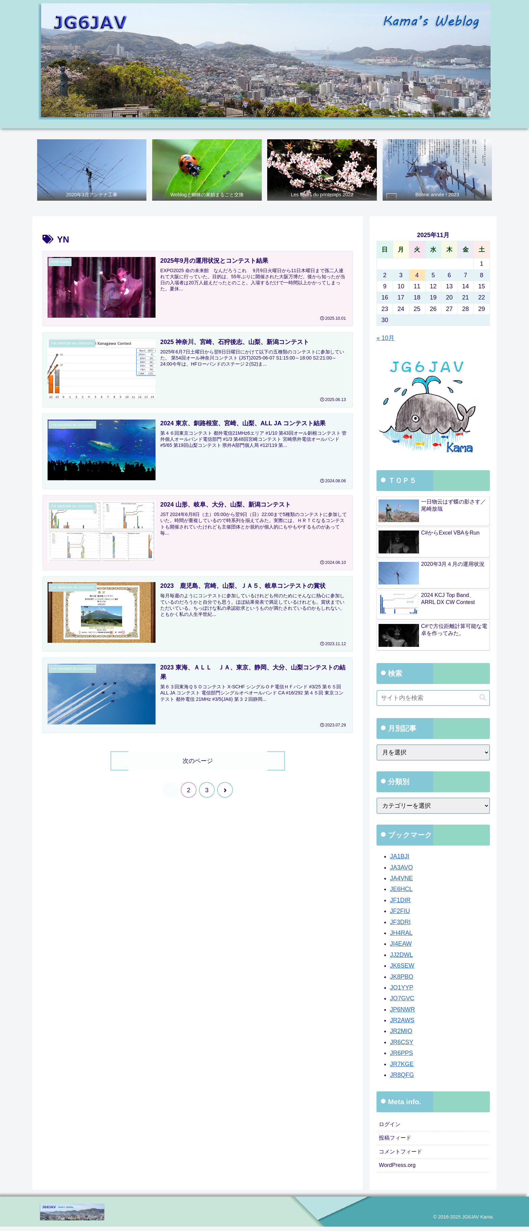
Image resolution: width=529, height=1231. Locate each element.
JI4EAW (401, 944)
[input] (433, 698)
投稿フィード (397, 1139)
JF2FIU (400, 911)
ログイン (391, 1125)
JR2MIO (401, 1031)
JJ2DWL (401, 955)
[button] (483, 698)
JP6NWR (402, 1009)
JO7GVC (402, 999)
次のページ (198, 760)
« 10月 (385, 338)
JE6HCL (401, 889)
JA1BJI (399, 857)
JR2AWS (402, 1020)
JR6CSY (401, 1042)
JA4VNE (401, 878)
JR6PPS (401, 1053)
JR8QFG (402, 1075)
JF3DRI (400, 922)
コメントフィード (403, 1154)
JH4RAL (401, 933)
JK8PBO (401, 977)
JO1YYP (401, 987)
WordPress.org (399, 1169)
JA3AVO (401, 867)
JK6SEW (402, 966)
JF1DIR (400, 900)
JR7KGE (402, 1064)
